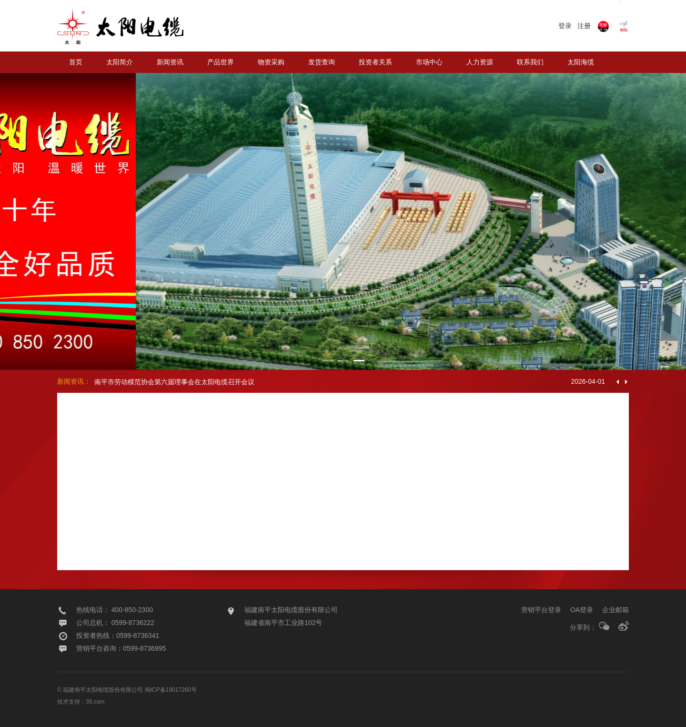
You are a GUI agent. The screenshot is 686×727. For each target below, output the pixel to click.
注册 (584, 26)
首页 (75, 62)
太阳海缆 (580, 62)
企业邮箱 (615, 610)
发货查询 (321, 62)
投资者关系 (375, 62)
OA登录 (581, 610)
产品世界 (220, 62)
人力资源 (479, 62)
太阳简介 (119, 62)
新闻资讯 (170, 62)
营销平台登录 (541, 610)
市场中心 (429, 62)
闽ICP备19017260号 (171, 689)
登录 (565, 26)
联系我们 (530, 62)
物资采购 (271, 62)
